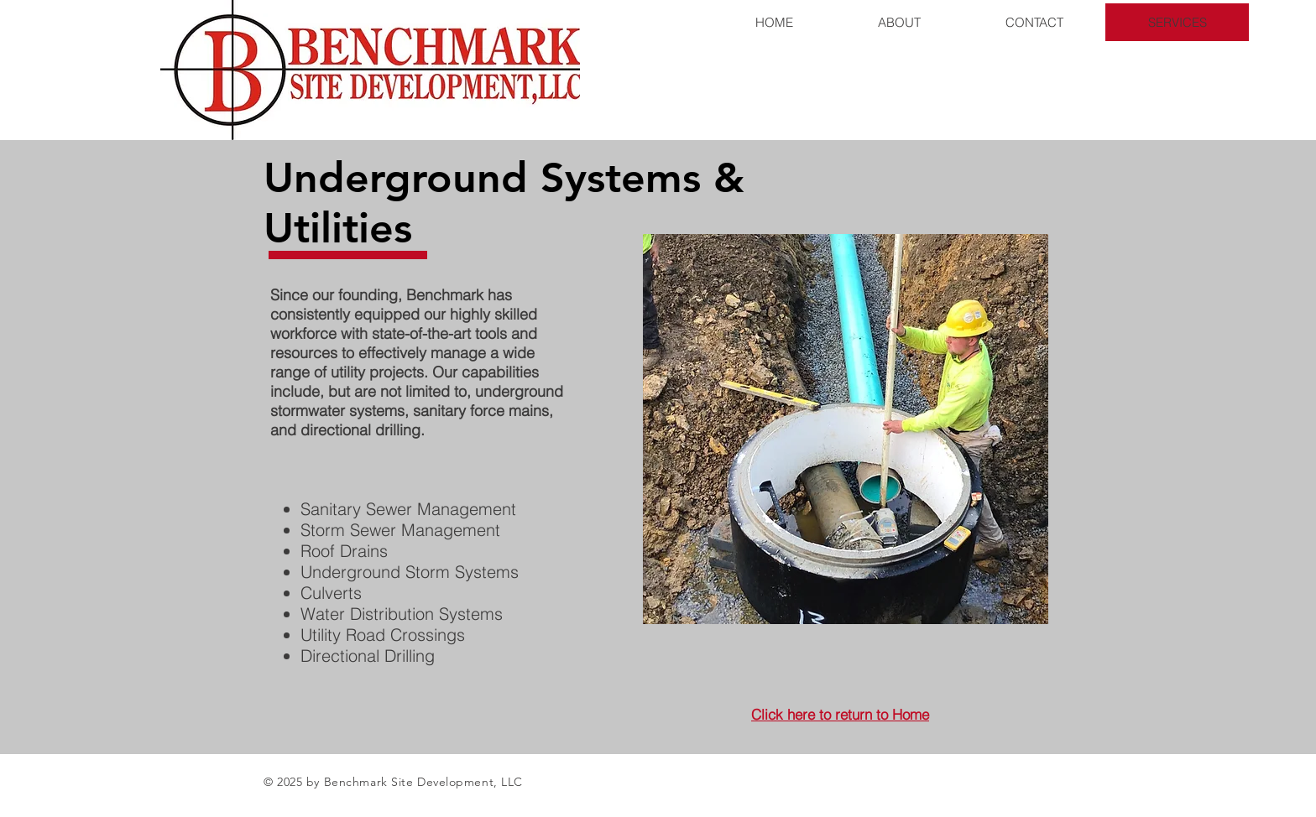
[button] (845, 429)
